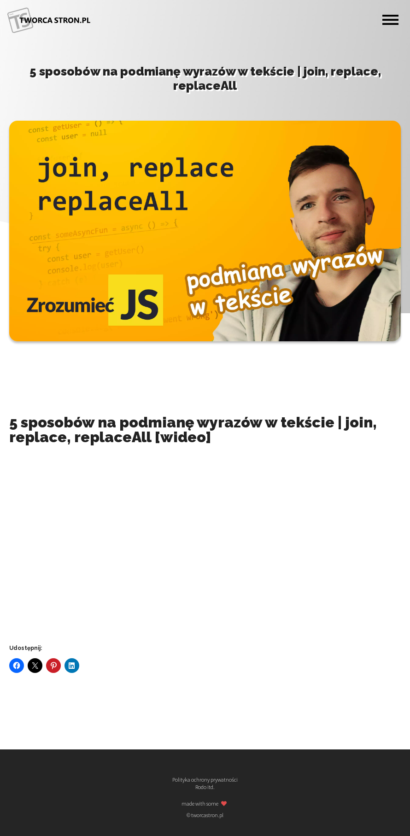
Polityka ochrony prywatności (205, 780)
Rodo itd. (205, 787)
